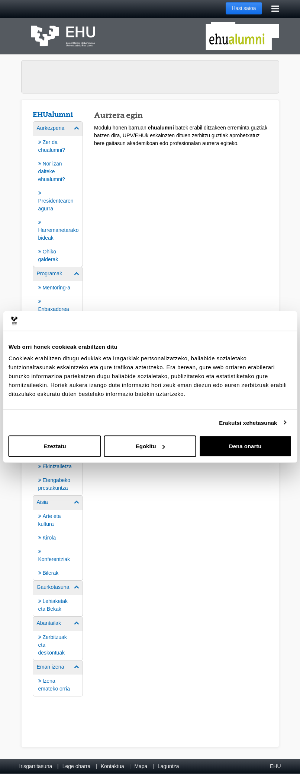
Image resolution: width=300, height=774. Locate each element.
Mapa (140, 766)
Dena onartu (245, 446)
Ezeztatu (54, 446)
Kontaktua (112, 766)
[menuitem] (58, 193)
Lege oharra (76, 766)
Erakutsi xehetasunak (248, 422)
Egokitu (150, 446)
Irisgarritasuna (35, 766)
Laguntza (168, 766)
